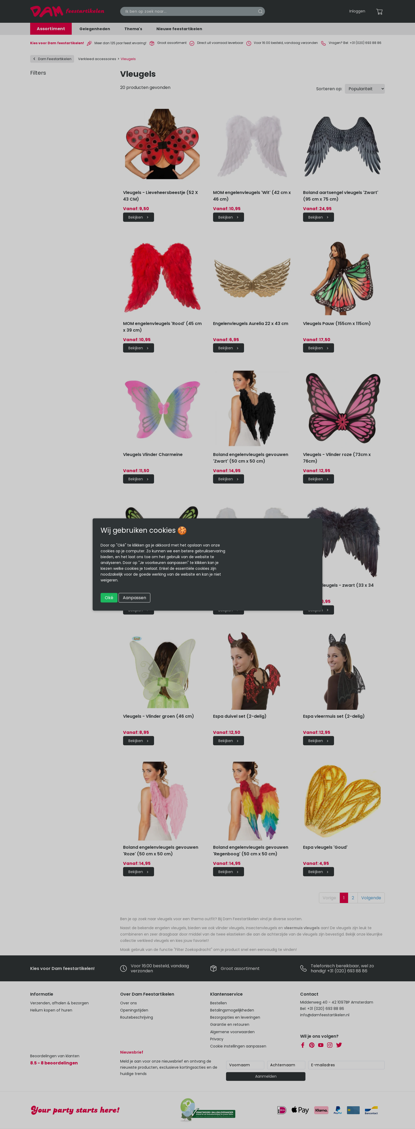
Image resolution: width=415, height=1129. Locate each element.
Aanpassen (134, 598)
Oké (109, 598)
